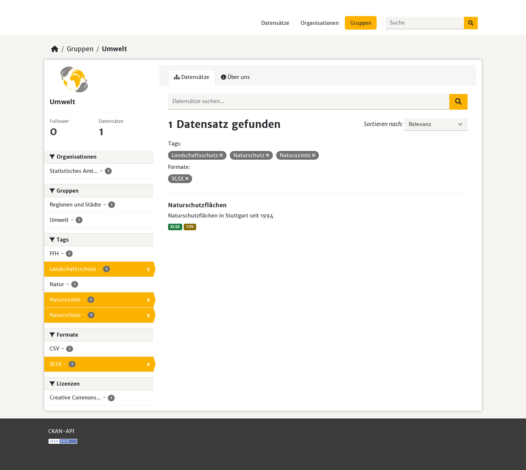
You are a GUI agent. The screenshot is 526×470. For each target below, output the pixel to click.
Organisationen (320, 23)
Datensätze (275, 23)
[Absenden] (471, 23)
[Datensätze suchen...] (424, 23)
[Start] (54, 49)
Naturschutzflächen (197, 205)
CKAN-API (61, 431)
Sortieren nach (382, 124)
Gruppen (360, 23)
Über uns (235, 77)
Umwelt (114, 49)
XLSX (175, 226)
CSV (190, 226)
